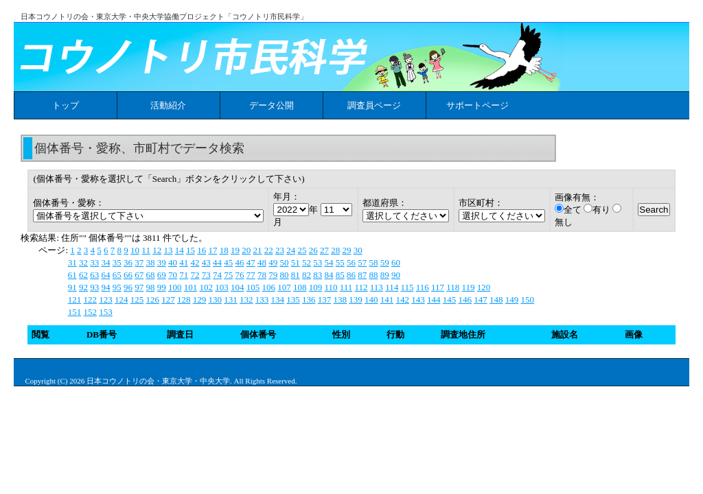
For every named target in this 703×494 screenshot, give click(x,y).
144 (434, 299)
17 (212, 250)
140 (371, 299)
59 (384, 262)
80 (283, 275)
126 (152, 299)
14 (179, 250)
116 (422, 287)
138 (340, 299)
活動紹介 (168, 105)
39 (161, 262)
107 (284, 287)
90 (395, 275)
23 (279, 250)
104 (237, 287)
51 (295, 262)
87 (362, 275)
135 (293, 299)
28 (335, 250)
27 (324, 250)
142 (402, 299)
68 (150, 275)
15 (190, 250)
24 (290, 250)
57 (362, 262)
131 (231, 299)
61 (72, 275)
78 (261, 275)
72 (194, 275)
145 (450, 299)
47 (250, 262)
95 (117, 287)
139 (355, 299)
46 (239, 262)
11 (145, 250)
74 (217, 275)
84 (328, 275)
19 (235, 250)
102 (206, 287)
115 (406, 287)
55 (340, 262)
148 (496, 299)
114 (391, 287)
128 (184, 299)
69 (161, 275)
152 (90, 312)
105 (253, 287)
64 (105, 275)
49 (272, 262)
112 (361, 287)
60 (395, 262)
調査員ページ (374, 105)
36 (128, 262)
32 (83, 262)
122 (90, 299)
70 (172, 275)
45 (228, 262)
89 (384, 275)
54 (328, 262)
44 (217, 262)
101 (191, 287)
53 (317, 262)
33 (94, 262)
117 (437, 287)
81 (295, 275)
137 (325, 299)
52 (306, 262)
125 (137, 299)
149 (512, 299)
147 (480, 299)
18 (224, 250)
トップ (65, 105)
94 (105, 287)
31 (72, 262)
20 (246, 250)
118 (452, 287)
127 (168, 299)
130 (215, 299)
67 (139, 275)
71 (183, 275)
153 (106, 312)
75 (228, 275)
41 (183, 262)
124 (121, 299)
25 (301, 250)
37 (139, 262)
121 (75, 299)
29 (346, 250)
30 (358, 250)
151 (75, 312)
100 (175, 287)
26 (313, 250)
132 (246, 299)
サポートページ (477, 105)
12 (156, 250)
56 (351, 262)
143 (418, 299)
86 (351, 275)
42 (194, 262)
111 (346, 287)
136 (309, 299)
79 (272, 275)
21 (257, 250)
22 (268, 250)
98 (150, 287)
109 (316, 287)
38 (150, 262)
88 (373, 275)
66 (128, 275)
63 (94, 275)
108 (300, 287)
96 (128, 287)
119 (468, 287)
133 (262, 299)
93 (94, 287)
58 (373, 262)
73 (206, 275)
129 (200, 299)
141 (387, 299)
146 (465, 299)
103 (222, 287)
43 (206, 262)
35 (117, 262)
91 (72, 287)
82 (306, 275)
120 (484, 287)
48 (261, 262)
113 (376, 287)
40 (172, 262)
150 (527, 299)
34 (105, 262)
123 (106, 299)
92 (83, 287)
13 (167, 250)
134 (277, 299)
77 (250, 275)
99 (161, 287)
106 (268, 287)
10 (134, 250)
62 (83, 275)
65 (117, 275)
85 (340, 275)
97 (139, 287)
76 (239, 275)
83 (317, 275)
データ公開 (271, 105)
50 (283, 262)
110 (330, 287)
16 (201, 250)
